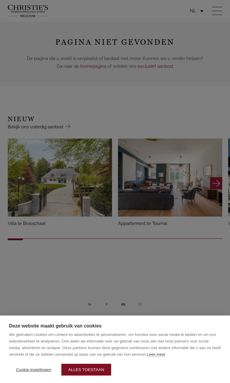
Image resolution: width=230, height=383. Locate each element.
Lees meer (156, 354)
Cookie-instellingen (33, 369)
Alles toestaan (86, 369)
